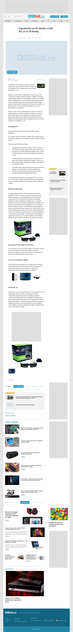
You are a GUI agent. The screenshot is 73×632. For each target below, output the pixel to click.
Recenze (52, 183)
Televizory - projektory (10, 415)
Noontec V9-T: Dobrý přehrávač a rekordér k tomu (13, 600)
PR (67, 21)
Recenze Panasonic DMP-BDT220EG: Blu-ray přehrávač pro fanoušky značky (32, 491)
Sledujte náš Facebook (50, 620)
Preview (22, 469)
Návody (26, 21)
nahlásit (41, 386)
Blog (43, 21)
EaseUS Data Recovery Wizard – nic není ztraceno (57, 181)
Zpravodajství (8, 21)
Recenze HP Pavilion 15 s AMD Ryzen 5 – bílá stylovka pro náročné (16, 541)
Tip (48, 21)
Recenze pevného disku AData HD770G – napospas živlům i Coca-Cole (15, 528)
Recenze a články (18, 21)
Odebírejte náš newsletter (37, 620)
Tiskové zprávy (35, 21)
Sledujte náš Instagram (62, 620)
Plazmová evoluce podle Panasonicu (25, 404)
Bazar (54, 21)
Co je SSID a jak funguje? (53, 172)
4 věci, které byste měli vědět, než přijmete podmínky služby (32, 441)
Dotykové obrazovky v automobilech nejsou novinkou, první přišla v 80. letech (32, 428)
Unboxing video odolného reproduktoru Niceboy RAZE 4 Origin (31, 466)
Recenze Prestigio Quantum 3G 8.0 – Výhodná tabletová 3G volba (11, 514)
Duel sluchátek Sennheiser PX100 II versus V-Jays (57, 189)
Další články (25, 502)
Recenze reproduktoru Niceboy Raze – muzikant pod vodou (30, 453)
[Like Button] (6, 386)
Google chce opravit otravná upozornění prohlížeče (56, 524)
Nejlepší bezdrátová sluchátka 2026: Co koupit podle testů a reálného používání (31, 557)
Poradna (61, 21)
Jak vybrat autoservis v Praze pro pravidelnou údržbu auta (10, 557)
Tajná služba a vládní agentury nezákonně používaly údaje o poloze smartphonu (32, 479)
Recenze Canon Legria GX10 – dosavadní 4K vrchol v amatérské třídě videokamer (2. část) (29, 397)
